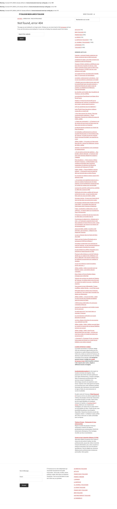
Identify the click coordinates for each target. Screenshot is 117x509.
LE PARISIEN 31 (78, 498)
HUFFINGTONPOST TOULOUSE (82, 495)
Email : (21, 476)
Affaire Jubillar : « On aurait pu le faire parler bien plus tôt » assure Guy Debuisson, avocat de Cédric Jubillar (86, 143)
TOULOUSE (78, 47)
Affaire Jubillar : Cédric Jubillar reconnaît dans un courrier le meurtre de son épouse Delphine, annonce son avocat (87, 326)
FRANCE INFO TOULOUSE (81, 490)
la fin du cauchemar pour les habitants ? (85, 106)
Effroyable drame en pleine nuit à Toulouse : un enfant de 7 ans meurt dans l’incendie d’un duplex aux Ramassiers (87, 292)
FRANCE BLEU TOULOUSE (81, 474)
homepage (63, 27)
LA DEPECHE (77, 482)
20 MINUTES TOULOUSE (80, 468)
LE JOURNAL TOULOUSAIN (82, 42)
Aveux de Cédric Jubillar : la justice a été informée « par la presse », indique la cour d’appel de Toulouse (86, 230)
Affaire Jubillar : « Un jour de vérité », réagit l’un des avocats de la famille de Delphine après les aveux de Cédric (86, 298)
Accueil (19, 18)
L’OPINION (77, 479)
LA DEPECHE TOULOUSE (81, 40)
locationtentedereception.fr (82, 371)
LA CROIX (77, 37)
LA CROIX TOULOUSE (79, 487)
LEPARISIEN (78, 45)
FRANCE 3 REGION (79, 477)
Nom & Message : (24, 471)
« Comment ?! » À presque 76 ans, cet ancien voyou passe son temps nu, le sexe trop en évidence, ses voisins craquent (86, 340)
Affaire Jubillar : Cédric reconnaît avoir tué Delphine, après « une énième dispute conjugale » (86, 269)
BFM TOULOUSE (79, 32)
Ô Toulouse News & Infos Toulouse (31, 14)
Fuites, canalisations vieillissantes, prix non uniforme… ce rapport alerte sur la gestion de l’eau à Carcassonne (87, 210)
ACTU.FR (77, 29)
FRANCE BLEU (79, 35)
